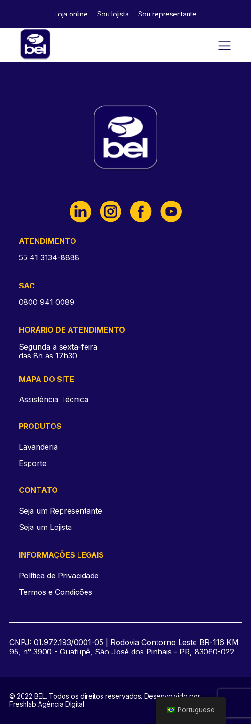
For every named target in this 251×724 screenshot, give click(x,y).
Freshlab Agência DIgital (46, 704)
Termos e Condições (55, 592)
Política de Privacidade (59, 575)
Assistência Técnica (53, 399)
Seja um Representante (60, 510)
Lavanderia (38, 447)
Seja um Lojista (45, 527)
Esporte (33, 463)
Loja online (71, 14)
